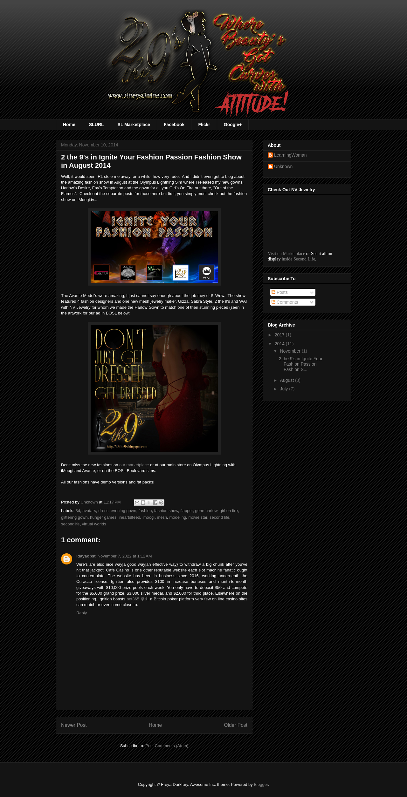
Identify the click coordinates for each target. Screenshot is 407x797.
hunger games (103, 517)
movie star (197, 517)
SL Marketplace (134, 124)
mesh (162, 517)
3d (78, 510)
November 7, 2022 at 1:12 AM (125, 556)
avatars (89, 510)
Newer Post (74, 725)
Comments (285, 302)
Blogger (261, 784)
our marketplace (134, 465)
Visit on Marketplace (286, 253)
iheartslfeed (129, 517)
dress (103, 510)
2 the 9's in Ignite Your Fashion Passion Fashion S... (300, 364)
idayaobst (86, 556)
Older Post (235, 725)
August (287, 380)
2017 (280, 334)
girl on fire (229, 510)
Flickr (204, 124)
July (284, 388)
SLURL (96, 124)
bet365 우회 (138, 599)
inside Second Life (298, 259)
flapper (186, 510)
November (290, 351)
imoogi (148, 517)
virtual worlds (94, 524)
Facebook (174, 124)
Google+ (233, 124)
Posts (280, 292)
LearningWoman (290, 155)
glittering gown (74, 517)
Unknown (283, 166)
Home (69, 124)
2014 (280, 343)
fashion (145, 510)
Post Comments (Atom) (166, 745)
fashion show (166, 510)
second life (219, 517)
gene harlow (206, 510)
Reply (81, 613)
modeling (177, 517)
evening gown (123, 510)
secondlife (70, 524)
